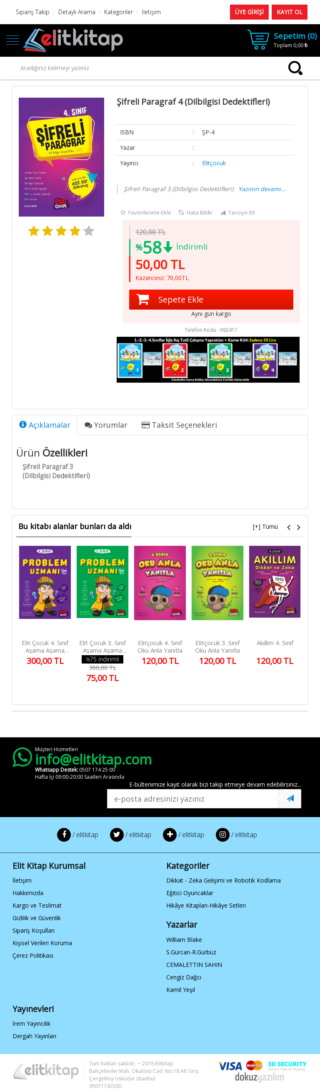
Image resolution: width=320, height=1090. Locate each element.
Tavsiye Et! (237, 213)
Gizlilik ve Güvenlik (36, 918)
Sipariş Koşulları (33, 930)
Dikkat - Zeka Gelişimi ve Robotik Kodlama (223, 880)
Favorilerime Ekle (145, 213)
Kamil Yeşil (180, 990)
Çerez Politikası (32, 955)
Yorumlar (106, 425)
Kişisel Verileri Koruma (42, 943)
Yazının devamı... (262, 189)
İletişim (22, 880)
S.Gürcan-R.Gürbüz (191, 952)
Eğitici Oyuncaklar (189, 893)
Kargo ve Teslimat (37, 905)
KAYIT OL (289, 12)
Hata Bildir (195, 213)
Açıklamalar (44, 425)
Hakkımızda (27, 893)
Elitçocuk (214, 163)
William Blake (184, 940)
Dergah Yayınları (34, 1036)
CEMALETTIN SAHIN (194, 965)
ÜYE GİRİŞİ (249, 12)
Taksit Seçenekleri (179, 425)
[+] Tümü (265, 526)
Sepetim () (295, 35)
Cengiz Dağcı (183, 977)
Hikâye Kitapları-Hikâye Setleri (206, 905)
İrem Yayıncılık (31, 1023)
